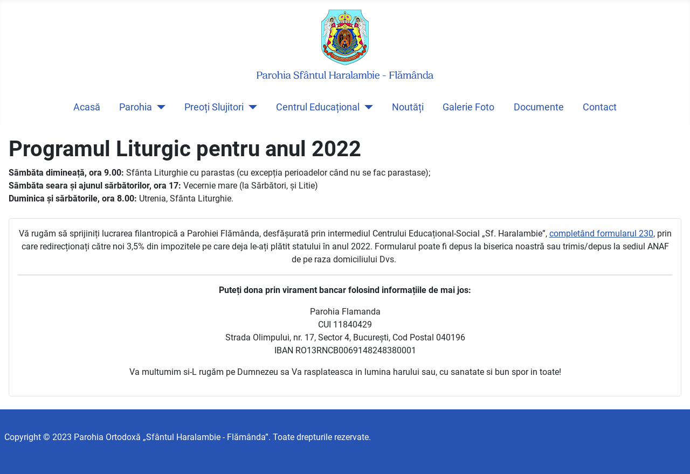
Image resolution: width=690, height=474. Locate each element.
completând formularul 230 (601, 233)
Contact (600, 107)
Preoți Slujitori (214, 107)
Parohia (135, 107)
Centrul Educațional (318, 107)
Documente (539, 107)
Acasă (86, 107)
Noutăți (408, 107)
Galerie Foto (468, 107)
